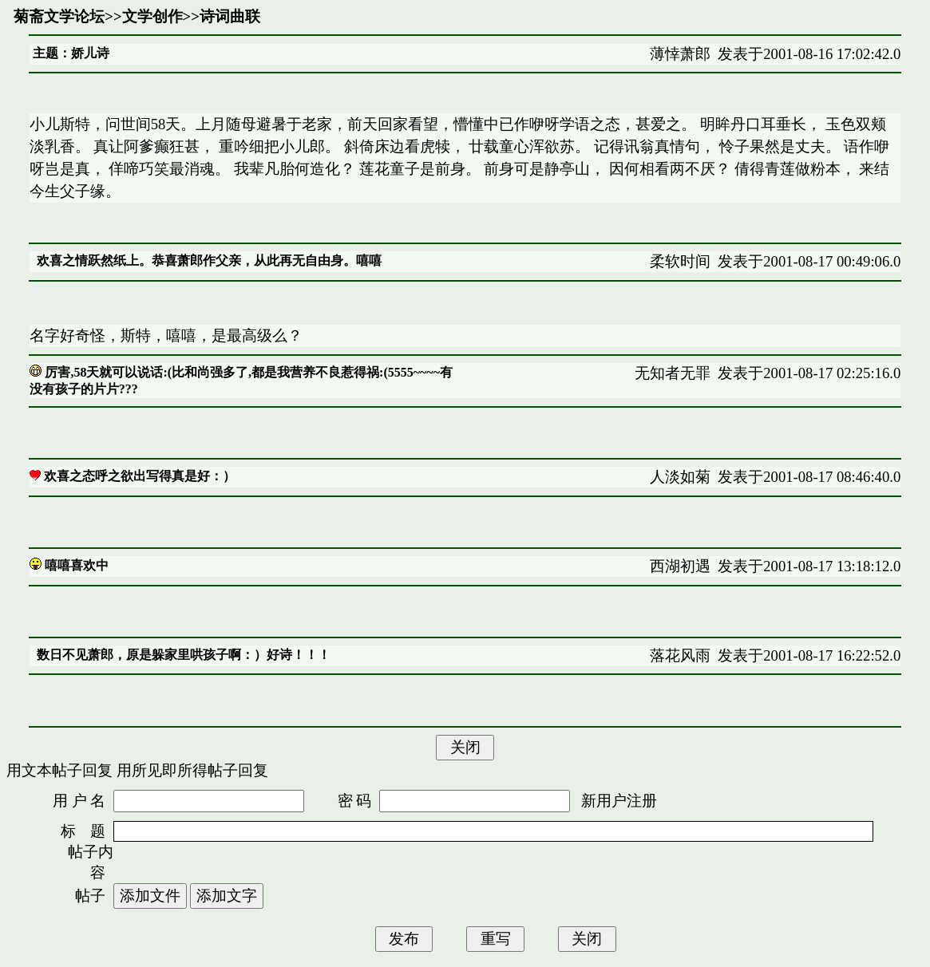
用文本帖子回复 (59, 770)
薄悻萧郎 (680, 53)
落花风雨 (680, 655)
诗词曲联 (230, 16)
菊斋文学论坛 (59, 16)
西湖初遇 (680, 566)
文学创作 (152, 16)
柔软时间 (680, 261)
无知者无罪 (672, 373)
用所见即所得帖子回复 (192, 770)
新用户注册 (619, 800)
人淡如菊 (680, 476)
